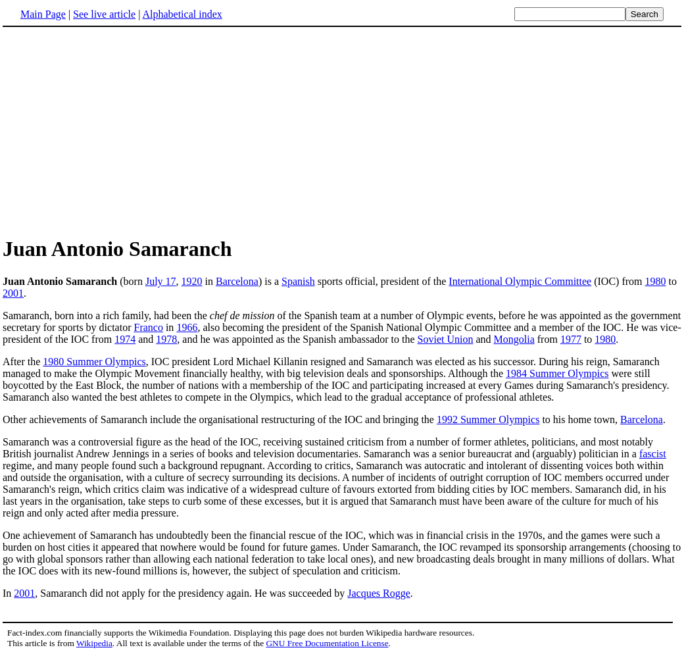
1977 (570, 339)
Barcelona (237, 281)
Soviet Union (446, 339)
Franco (148, 327)
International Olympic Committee (520, 281)
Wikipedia (94, 643)
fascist (652, 453)
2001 (13, 293)
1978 (166, 339)
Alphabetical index (182, 14)
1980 (655, 281)
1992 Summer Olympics (488, 419)
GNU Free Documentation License (327, 643)
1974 (124, 339)
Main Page (43, 14)
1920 (192, 281)
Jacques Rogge (378, 593)
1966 (186, 327)
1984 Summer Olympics (557, 373)
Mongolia (514, 339)
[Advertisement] (113, 131)
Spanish (298, 281)
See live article (104, 14)
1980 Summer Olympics (94, 361)
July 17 (160, 281)
